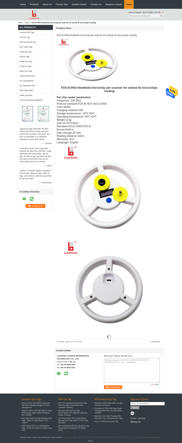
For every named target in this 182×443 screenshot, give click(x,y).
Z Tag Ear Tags (25, 66)
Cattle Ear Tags (26, 52)
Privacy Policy (25, 437)
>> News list (155, 342)
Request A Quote (113, 4)
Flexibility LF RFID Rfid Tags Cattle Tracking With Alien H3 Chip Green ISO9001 (108, 410)
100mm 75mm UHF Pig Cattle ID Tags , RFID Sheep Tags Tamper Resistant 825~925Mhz (37, 413)
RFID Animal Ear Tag (28, 42)
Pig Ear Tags (25, 57)
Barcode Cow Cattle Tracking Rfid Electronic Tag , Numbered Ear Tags (109, 417)
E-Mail (133, 418)
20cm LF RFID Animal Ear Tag (106, 421)
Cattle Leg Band (26, 95)
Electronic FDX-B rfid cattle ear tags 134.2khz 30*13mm (109, 404)
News (129, 4)
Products (34, 4)
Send (135, 408)
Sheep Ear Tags (26, 61)
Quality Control (79, 4)
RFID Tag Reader (26, 90)
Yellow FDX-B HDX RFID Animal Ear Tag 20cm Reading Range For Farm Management (36, 405)
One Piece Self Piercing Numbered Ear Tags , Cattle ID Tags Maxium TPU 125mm (37, 420)
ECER (90, 441)
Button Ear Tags (26, 71)
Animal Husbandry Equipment (31, 100)
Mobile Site (135, 422)
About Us (47, 4)
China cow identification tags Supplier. (48, 437)
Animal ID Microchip (27, 76)
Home (23, 4)
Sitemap (141, 418)
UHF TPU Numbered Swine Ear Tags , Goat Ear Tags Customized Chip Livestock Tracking (73, 405)
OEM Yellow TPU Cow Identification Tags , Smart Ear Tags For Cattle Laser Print (37, 428)
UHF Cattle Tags (26, 47)
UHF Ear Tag (25, 37)
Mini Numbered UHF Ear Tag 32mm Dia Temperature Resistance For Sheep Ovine (73, 428)
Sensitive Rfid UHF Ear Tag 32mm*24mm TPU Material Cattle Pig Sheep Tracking (72, 413)
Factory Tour (62, 4)
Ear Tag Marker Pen (27, 86)
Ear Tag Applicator (27, 81)
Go (161, 16)
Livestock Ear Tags (27, 32)
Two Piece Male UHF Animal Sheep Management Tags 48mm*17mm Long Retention (73, 420)
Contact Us (96, 4)
